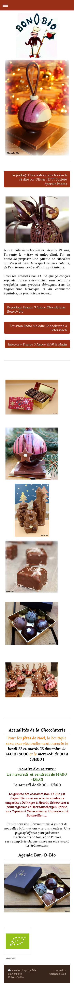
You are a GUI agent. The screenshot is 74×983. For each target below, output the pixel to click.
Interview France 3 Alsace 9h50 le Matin (37, 344)
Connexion (59, 970)
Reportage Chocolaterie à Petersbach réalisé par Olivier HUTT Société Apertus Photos (39, 179)
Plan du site (15, 974)
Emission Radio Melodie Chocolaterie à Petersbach (38, 327)
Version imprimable (22, 970)
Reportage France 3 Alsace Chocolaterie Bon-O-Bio (36, 309)
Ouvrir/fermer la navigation (37, 5)
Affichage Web (57, 974)
